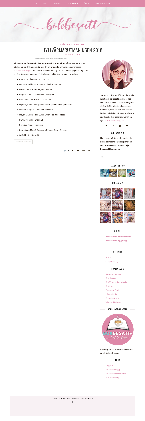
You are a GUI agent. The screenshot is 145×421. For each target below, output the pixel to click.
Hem (35, 3)
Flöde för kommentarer (116, 378)
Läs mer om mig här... (116, 120)
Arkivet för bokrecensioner (118, 241)
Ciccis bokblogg (24, 70)
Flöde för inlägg (113, 374)
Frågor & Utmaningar (72, 44)
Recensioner (73, 3)
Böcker (45, 3)
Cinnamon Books (113, 295)
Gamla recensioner (104, 3)
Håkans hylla (111, 299)
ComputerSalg (112, 266)
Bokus (108, 262)
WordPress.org (112, 382)
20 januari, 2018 (72, 54)
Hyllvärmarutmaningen (23, 141)
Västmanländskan (113, 307)
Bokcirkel (58, 3)
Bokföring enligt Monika (116, 287)
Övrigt (87, 3)
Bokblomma (111, 283)
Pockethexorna (112, 303)
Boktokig (110, 291)
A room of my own (113, 279)
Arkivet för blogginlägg (116, 245)
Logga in (109, 370)
